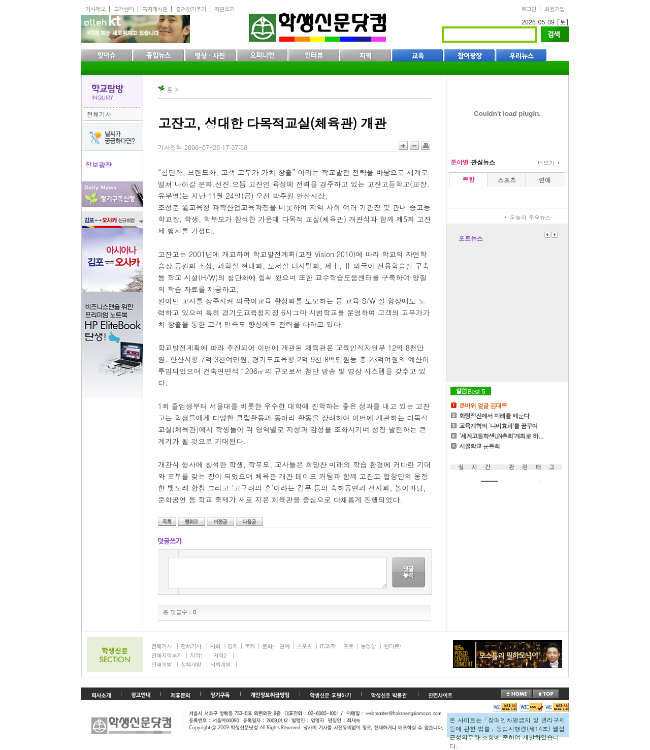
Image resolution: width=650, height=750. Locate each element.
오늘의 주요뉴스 (530, 217)
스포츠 (304, 646)
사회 (215, 646)
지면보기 (224, 9)
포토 (348, 646)
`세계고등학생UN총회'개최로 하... (501, 435)
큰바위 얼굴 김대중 (483, 405)
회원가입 (554, 9)
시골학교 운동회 (479, 446)
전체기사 (99, 114)
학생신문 (318, 25)
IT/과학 (328, 646)
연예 (284, 646)
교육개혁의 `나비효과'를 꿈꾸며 (498, 425)
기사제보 (95, 9)
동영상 (368, 646)
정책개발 (191, 664)
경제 (233, 646)
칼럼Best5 (470, 391)
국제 (250, 646)
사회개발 (220, 664)
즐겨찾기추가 (191, 9)
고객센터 (124, 9)
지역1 (196, 655)
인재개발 (161, 664)
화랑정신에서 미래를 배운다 (494, 415)
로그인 (528, 9)
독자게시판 (155, 9)
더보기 (546, 163)
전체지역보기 (166, 655)
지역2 (219, 655)
